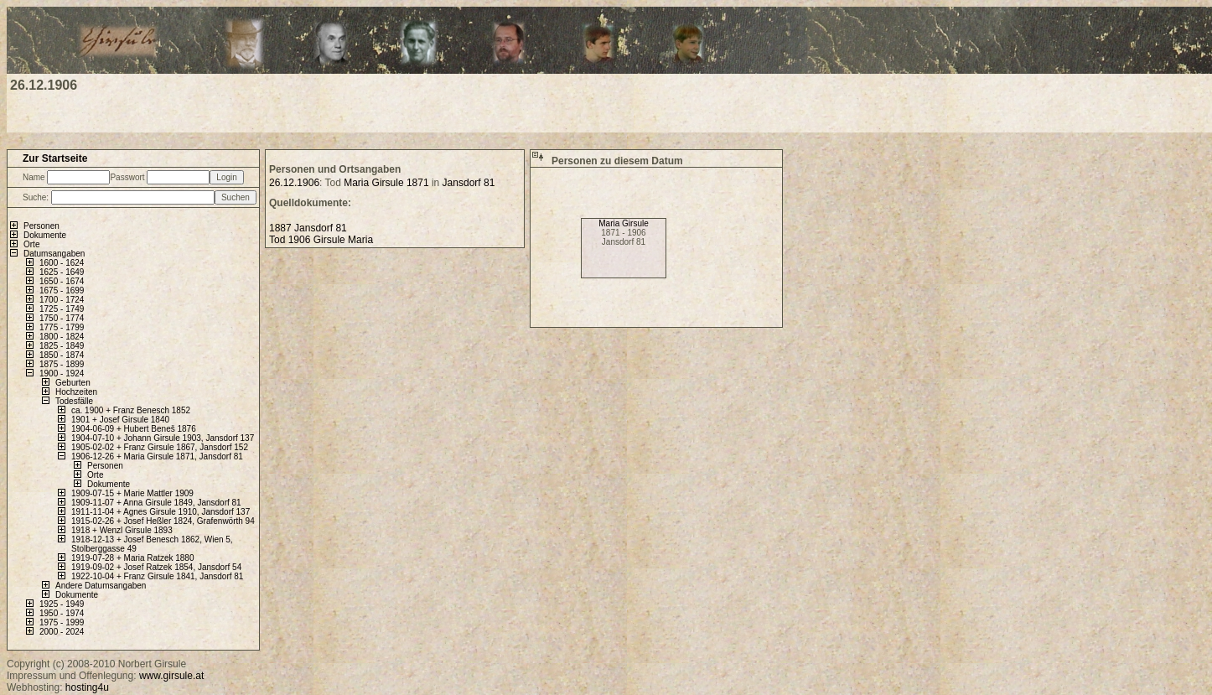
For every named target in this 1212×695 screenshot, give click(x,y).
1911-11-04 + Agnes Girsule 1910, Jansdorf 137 (160, 511)
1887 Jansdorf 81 (308, 228)
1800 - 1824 (61, 336)
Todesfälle (74, 401)
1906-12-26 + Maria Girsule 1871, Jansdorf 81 (157, 456)
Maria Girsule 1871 (386, 183)
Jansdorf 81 (469, 183)
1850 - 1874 (61, 355)
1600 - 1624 (61, 262)
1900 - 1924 (61, 373)
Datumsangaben (54, 253)
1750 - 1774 (61, 318)
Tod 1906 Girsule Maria (321, 240)
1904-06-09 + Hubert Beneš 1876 (133, 428)
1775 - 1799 (61, 327)
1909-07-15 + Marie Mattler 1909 (132, 493)
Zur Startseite (55, 158)
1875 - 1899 (61, 364)
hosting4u (87, 687)
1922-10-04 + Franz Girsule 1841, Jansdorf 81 (157, 576)
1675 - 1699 (61, 290)
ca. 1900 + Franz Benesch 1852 (130, 410)
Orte (31, 244)
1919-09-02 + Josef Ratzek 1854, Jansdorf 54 (156, 567)
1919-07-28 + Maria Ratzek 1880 (132, 558)
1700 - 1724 (61, 299)
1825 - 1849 (61, 345)
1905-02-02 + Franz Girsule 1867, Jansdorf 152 (159, 447)
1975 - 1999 (61, 622)
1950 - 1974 (61, 613)
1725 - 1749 (61, 309)
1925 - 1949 (61, 604)
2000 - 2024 (61, 631)
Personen (41, 226)
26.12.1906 (294, 183)
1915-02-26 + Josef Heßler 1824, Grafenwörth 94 (163, 521)
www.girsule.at (171, 676)
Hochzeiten (76, 392)
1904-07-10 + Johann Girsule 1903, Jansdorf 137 (162, 438)
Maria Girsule (623, 223)
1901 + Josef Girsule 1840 (120, 419)
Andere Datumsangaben (100, 585)
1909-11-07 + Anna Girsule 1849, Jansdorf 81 (156, 502)
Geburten (73, 382)
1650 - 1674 (61, 281)
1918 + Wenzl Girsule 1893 (122, 530)
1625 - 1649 (61, 272)
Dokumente (44, 235)
